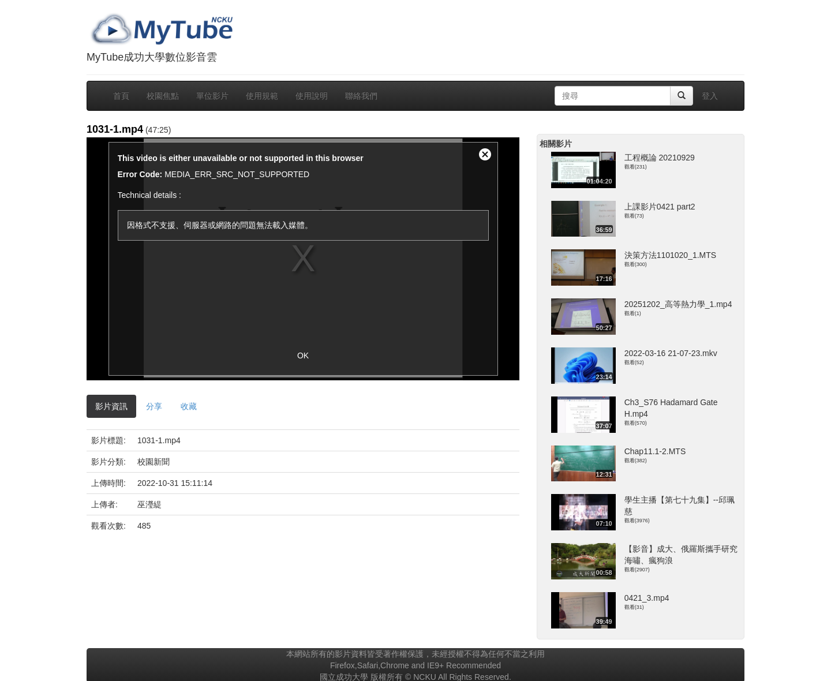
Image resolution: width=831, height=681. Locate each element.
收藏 (189, 406)
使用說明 (311, 95)
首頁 (121, 95)
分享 (154, 406)
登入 (710, 95)
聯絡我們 (361, 95)
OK (303, 355)
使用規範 (262, 95)
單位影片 (212, 95)
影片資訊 (111, 406)
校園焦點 (163, 95)
